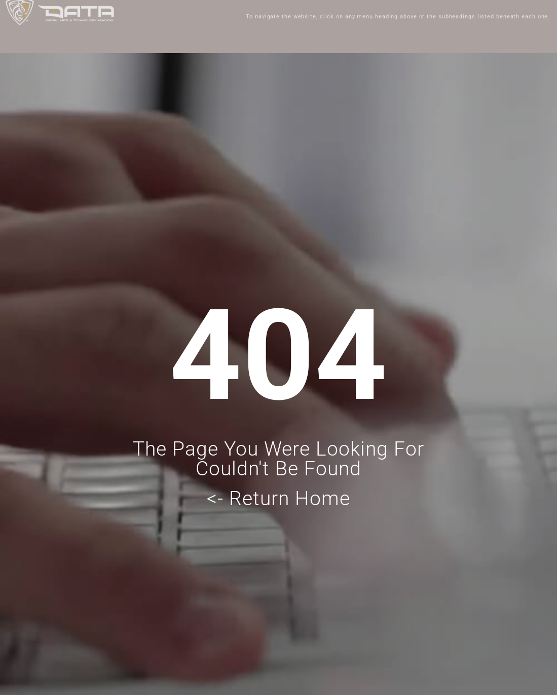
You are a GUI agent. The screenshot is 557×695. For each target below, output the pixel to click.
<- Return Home (278, 498)
